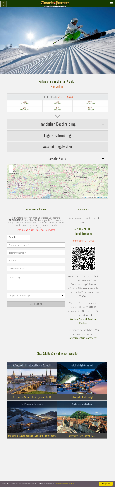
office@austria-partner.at (83, 338)
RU (3, 2)
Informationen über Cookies (65, 484)
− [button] (11, 171)
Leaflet (85, 197)
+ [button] (11, 167)
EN (3, 5)
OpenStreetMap (102, 197)
